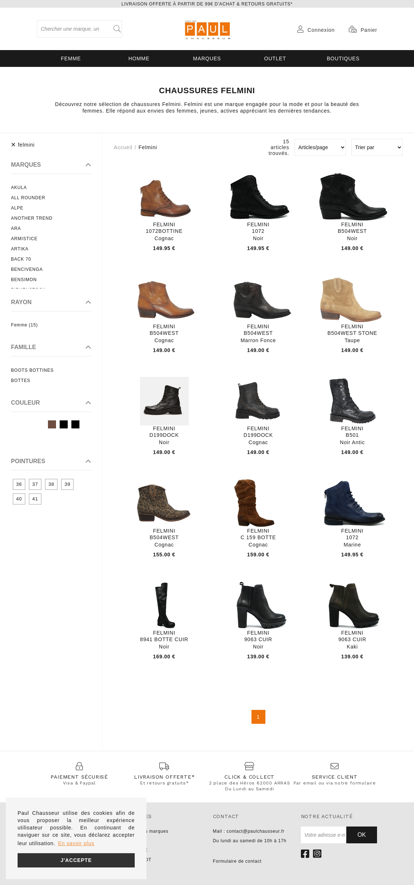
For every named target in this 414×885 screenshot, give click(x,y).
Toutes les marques (146, 831)
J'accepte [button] (76, 860)
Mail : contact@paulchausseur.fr (249, 831)
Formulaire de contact (237, 861)
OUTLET (275, 58)
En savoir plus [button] (76, 843)
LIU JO (133, 869)
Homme (139, 58)
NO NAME (136, 850)
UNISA (132, 840)
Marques (207, 58)
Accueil (123, 147)
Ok (361, 835)
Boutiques (343, 58)
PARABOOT (138, 859)
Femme (71, 58)
